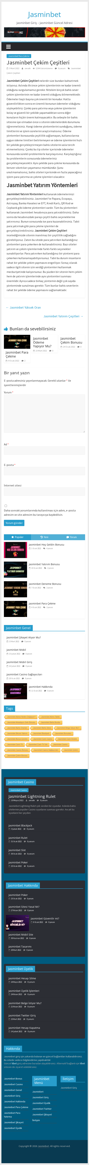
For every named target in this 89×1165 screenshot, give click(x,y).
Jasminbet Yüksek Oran (23, 307)
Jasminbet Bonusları (63, 733)
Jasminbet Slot (17, 850)
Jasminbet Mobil (16, 649)
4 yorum (48, 548)
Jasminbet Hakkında (41, 686)
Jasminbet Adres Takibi (50, 717)
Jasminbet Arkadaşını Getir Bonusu (21, 722)
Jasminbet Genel (13, 1090)
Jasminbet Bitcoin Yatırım (17, 733)
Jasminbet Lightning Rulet (32, 796)
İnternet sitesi (12, 485)
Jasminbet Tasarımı (20, 946)
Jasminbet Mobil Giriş (19, 662)
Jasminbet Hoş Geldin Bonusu (46, 544)
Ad (6, 444)
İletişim (36, 1120)
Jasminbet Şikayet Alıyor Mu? (24, 637)
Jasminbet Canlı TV (15, 745)
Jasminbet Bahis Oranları (17, 728)
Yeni (44, 537)
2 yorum (49, 568)
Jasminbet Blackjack (41, 733)
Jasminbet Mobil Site (21, 934)
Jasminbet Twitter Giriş (22, 1015)
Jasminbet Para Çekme (18, 56)
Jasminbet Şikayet (13, 1122)
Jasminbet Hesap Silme (22, 978)
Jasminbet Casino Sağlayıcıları (24, 674)
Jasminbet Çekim (71, 750)
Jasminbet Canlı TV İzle (38, 745)
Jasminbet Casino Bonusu (17, 750)
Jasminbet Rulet (18, 837)
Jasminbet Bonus (13, 1078)
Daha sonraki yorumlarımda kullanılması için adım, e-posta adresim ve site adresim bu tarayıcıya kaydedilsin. (40, 512)
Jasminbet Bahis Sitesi (42, 728)
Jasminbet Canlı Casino (42, 739)
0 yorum (60, 68)
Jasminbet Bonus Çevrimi (17, 739)
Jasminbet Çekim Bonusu (71, 340)
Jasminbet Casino (60, 745)
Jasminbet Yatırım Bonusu (44, 564)
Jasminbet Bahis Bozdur (50, 722)
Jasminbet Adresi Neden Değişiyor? (21, 717)
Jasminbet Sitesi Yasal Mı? (24, 906)
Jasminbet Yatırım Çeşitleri (63, 316)
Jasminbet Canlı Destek (67, 739)
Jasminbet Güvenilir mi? (45, 918)
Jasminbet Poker (18, 862)
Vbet (14, 1063)
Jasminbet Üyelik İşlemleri (24, 990)
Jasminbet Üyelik (13, 1128)
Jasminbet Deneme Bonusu (45, 584)
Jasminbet (44, 14)
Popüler (17, 537)
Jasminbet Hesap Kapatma (24, 1027)
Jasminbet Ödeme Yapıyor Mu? (42, 342)
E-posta (9, 465)
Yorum (8, 392)
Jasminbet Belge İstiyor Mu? (68, 728)
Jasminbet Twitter (42, 1108)
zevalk (28, 68)
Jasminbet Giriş (12, 1095)
